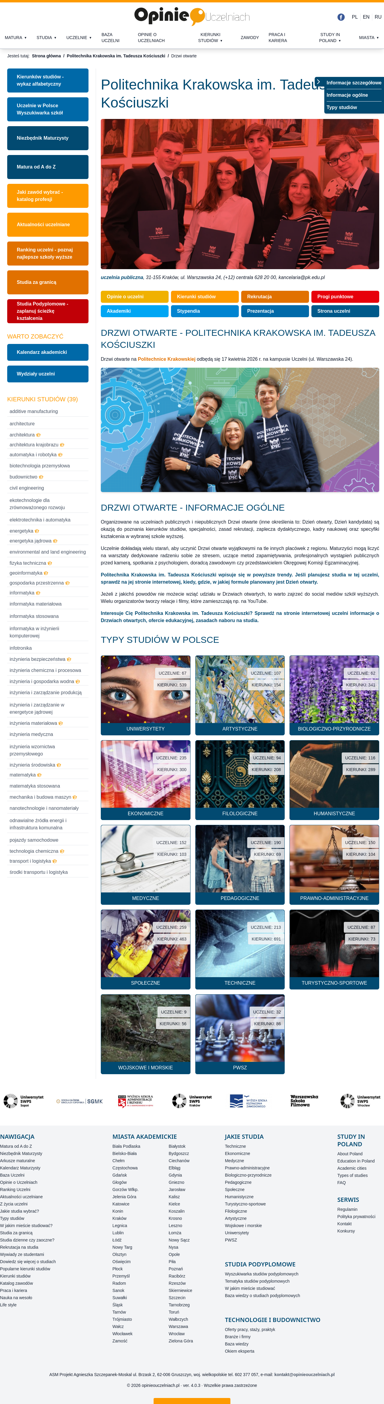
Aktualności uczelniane (21, 1196)
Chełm (118, 1160)
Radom (119, 1283)
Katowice (121, 1204)
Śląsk (117, 1304)
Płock (117, 1268)
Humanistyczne (239, 1196)
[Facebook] (341, 17)
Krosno (175, 1218)
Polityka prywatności (357, 1216)
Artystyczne (236, 1218)
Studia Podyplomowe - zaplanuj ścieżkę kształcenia (42, 311)
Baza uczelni (110, 37)
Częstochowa (125, 1167)
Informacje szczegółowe (354, 82)
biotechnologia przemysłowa (40, 465)
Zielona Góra (181, 1341)
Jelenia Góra (124, 1196)
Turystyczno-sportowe (245, 1204)
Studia (44, 37)
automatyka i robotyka (36, 454)
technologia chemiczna (37, 851)
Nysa (173, 1247)
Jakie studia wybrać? (19, 1211)
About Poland (350, 1153)
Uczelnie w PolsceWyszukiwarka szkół (40, 109)
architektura (25, 434)
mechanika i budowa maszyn (43, 797)
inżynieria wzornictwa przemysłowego (32, 750)
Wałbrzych (178, 1319)
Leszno (175, 1225)
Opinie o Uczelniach (19, 1182)
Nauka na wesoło (16, 1297)
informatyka (25, 592)
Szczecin (177, 1297)
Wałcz (118, 1326)
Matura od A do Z (36, 166)
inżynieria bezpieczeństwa (40, 659)
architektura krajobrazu (37, 444)
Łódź (117, 1240)
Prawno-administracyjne (247, 1167)
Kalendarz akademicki (42, 352)
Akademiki (119, 311)
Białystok (177, 1146)
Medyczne (234, 1160)
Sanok (118, 1290)
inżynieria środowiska (35, 764)
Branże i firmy (238, 1336)
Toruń (174, 1312)
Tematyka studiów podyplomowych (257, 1281)
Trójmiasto (122, 1319)
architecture (22, 423)
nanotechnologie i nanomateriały (44, 808)
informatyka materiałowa (36, 603)
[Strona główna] (192, 17)
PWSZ (231, 1240)
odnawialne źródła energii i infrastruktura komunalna (38, 824)
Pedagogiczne (238, 1182)
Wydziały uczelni (36, 373)
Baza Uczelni (12, 1175)
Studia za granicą (36, 282)
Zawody (250, 37)
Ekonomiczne (237, 1153)
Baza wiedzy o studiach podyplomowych (262, 1295)
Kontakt (345, 1223)
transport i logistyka (33, 861)
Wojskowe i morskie (243, 1225)
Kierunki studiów (209, 37)
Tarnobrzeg (179, 1304)
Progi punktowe (335, 296)
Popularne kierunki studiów (25, 1268)
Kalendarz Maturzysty (20, 1167)
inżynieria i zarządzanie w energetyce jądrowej (37, 708)
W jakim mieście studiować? (26, 1225)
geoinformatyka (29, 573)
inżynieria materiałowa (36, 723)
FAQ (342, 1182)
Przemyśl (121, 1276)
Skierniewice (180, 1290)
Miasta (366, 37)
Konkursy (346, 1231)
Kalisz (174, 1196)
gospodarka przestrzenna (40, 582)
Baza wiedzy (237, 1344)
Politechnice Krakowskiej (167, 359)
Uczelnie (76, 37)
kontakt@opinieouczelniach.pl (304, 1374)
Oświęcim (121, 1261)
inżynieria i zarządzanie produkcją (46, 692)
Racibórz (177, 1276)
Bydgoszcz (179, 1153)
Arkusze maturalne (17, 1160)
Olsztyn (119, 1254)
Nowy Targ (122, 1247)
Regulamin (348, 1209)
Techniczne (235, 1146)
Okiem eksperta (239, 1351)
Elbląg (174, 1167)
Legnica (119, 1225)
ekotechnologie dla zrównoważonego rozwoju (37, 504)
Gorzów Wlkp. (125, 1189)
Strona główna (46, 55)
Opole (174, 1254)
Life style (8, 1304)
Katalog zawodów (16, 1283)
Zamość (120, 1341)
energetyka (24, 530)
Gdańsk (119, 1175)
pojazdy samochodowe (34, 840)
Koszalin (176, 1211)
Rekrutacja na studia (19, 1247)
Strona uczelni (333, 311)
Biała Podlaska (126, 1146)
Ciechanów (179, 1160)
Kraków (119, 1218)
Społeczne (234, 1189)
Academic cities (352, 1168)
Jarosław (177, 1189)
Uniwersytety (237, 1232)
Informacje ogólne (347, 95)
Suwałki (119, 1297)
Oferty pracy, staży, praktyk (250, 1329)
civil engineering (27, 488)
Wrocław (176, 1333)
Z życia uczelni (14, 1204)
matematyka (26, 774)
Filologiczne (236, 1211)
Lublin (118, 1232)
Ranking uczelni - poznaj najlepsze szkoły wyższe (45, 253)
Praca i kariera (277, 37)
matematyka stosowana (35, 786)
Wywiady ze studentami (22, 1254)
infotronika (21, 648)
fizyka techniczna (31, 563)
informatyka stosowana (34, 616)
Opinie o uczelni (125, 296)
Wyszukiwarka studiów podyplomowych (261, 1274)
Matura (13, 37)
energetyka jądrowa (34, 540)
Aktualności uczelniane (43, 224)
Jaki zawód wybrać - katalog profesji (40, 196)
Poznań (176, 1268)
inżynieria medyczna (31, 734)
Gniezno (176, 1182)
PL (355, 17)
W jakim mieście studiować (250, 1288)
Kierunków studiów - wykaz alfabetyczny (40, 80)
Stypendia (188, 311)
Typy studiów (342, 107)
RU (378, 17)
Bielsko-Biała (124, 1153)
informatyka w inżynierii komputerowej (34, 632)
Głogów (119, 1182)
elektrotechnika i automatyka (40, 519)
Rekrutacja (259, 296)
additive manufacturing (34, 411)
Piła (172, 1261)
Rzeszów (177, 1283)
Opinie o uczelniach (151, 37)
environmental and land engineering (48, 552)
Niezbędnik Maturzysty (42, 138)
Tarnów (119, 1312)
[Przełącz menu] (319, 82)
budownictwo (27, 476)
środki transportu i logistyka (39, 872)
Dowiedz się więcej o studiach (28, 1261)
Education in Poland (356, 1161)
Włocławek (122, 1333)
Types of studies (353, 1175)
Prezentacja (260, 311)
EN (366, 17)
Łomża (175, 1232)
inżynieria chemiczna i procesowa (45, 670)
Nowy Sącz (179, 1240)
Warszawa (178, 1326)
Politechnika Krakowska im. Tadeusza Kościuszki (116, 55)
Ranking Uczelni (15, 1189)
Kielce (174, 1204)
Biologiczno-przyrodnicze (248, 1175)
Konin (117, 1211)
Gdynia (175, 1175)
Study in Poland (329, 37)
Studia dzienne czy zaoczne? (27, 1240)
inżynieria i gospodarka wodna (45, 681)
